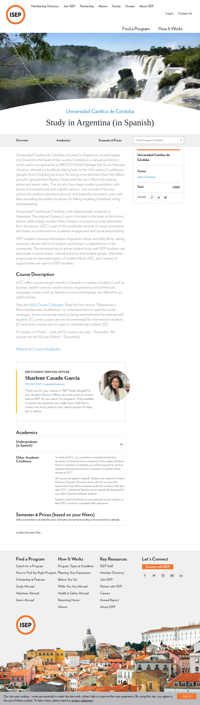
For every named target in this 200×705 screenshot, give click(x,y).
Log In (169, 13)
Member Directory (112, 573)
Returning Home (68, 600)
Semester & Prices (110, 140)
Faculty (116, 6)
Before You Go (67, 579)
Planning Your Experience (74, 573)
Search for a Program (29, 566)
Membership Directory (45, 6)
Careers (105, 593)
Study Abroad (25, 586)
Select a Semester (146, 176)
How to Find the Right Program (36, 573)
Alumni (102, 6)
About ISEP (146, 6)
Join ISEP (69, 6)
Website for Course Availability (38, 349)
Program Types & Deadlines (76, 566)
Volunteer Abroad (27, 593)
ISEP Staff (106, 566)
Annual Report (109, 600)
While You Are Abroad (73, 586)
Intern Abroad (25, 600)
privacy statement (82, 700)
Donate (130, 6)
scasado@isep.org (54, 384)
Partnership (87, 6)
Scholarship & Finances (30, 579)
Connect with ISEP (158, 567)
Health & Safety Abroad (73, 593)
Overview (22, 140)
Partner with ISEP (111, 586)
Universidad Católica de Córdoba (100, 111)
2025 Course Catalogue (46, 304)
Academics (63, 140)
